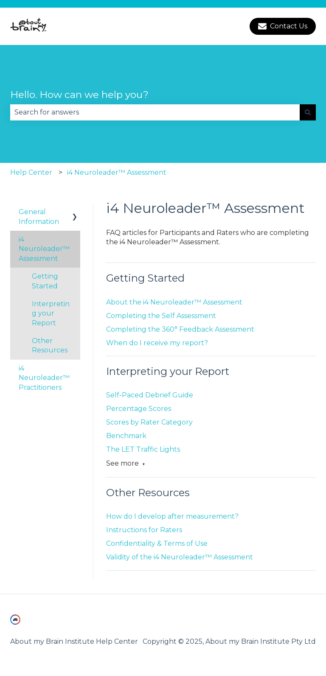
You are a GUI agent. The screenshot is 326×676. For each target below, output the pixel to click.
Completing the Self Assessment (161, 316)
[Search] (308, 112)
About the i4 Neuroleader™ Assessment (174, 302)
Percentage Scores (138, 409)
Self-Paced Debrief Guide (149, 395)
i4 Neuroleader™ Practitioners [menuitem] (44, 377)
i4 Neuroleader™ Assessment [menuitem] (44, 249)
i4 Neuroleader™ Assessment (116, 172)
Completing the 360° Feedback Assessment (180, 329)
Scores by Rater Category (149, 422)
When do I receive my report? (158, 343)
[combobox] (155, 112)
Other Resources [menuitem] (49, 345)
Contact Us (282, 26)
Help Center (31, 172)
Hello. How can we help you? (79, 95)
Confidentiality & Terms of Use (157, 543)
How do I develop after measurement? (172, 516)
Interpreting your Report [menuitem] (51, 313)
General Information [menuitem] (39, 216)
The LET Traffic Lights (143, 449)
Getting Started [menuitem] (45, 281)
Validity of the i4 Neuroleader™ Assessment (179, 557)
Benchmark (126, 436)
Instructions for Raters (144, 530)
